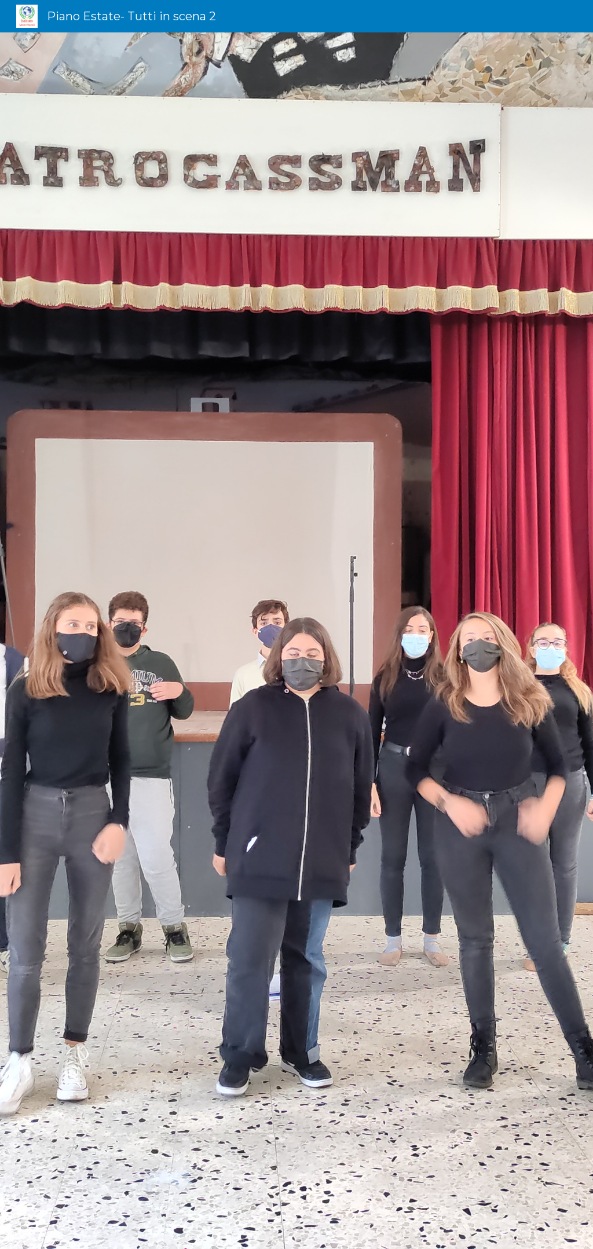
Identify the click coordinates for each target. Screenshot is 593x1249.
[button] (296, 1228)
